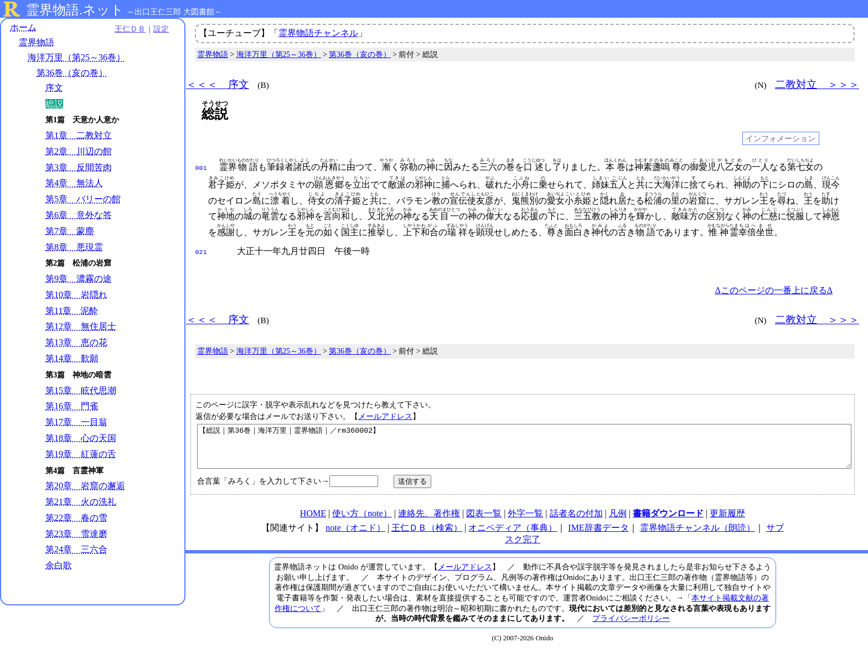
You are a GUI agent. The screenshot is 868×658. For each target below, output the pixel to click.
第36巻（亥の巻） (72, 72)
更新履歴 (727, 520)
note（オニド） (355, 535)
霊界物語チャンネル (318, 33)
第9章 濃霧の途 (78, 279)
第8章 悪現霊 (74, 247)
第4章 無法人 (74, 183)
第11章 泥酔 (71, 310)
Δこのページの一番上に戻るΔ (774, 289)
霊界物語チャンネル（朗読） (697, 535)
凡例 (618, 520)
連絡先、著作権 (429, 520)
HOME (313, 520)
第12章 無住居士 (80, 326)
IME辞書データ (598, 535)
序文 (54, 87)
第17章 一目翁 (76, 422)
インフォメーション (780, 138)
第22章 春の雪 (76, 517)
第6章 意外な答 (78, 215)
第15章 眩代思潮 (80, 390)
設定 (153, 28)
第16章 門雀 (72, 406)
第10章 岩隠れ (76, 294)
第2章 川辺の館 (78, 151)
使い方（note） (362, 520)
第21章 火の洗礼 (80, 501)
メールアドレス (385, 415)
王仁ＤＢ (121, 28)
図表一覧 (484, 520)
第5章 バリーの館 (83, 199)
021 (201, 251)
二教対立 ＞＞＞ (817, 84)
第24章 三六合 (76, 550)
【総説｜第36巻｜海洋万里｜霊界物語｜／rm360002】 (524, 449)
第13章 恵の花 (76, 343)
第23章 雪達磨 (76, 533)
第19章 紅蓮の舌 (80, 454)
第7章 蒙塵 (69, 231)
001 (201, 167)
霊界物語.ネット (75, 10)
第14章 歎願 (72, 358)
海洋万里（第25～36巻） (76, 58)
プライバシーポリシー (631, 625)
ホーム (23, 27)
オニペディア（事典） (512, 535)
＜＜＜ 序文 (217, 84)
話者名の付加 (576, 520)
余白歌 (58, 566)
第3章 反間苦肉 (78, 167)
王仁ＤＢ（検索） (426, 535)
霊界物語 (36, 43)
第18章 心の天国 (80, 438)
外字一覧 (525, 520)
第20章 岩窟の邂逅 (85, 486)
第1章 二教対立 (78, 135)
